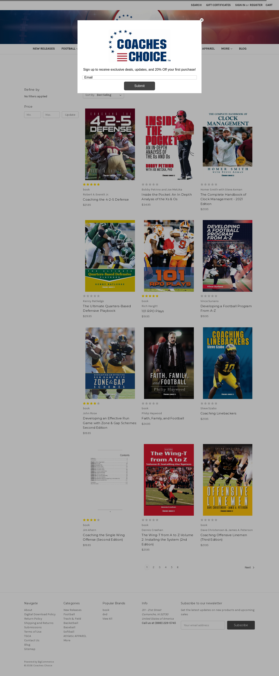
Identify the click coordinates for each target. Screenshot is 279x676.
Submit (139, 86)
